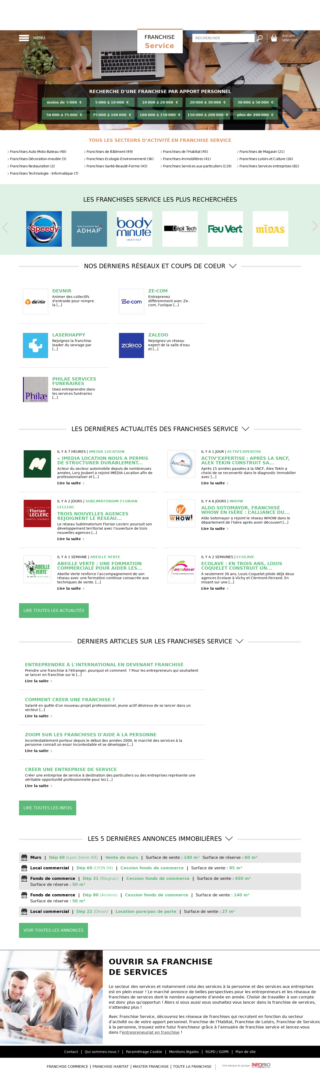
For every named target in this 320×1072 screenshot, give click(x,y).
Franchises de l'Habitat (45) (184, 152)
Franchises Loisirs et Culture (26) (264, 159)
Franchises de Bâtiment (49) (108, 152)
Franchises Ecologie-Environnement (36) (118, 159)
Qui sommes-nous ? (102, 1052)
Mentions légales (184, 1052)
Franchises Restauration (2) (31, 166)
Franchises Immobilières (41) (185, 159)
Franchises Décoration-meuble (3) (36, 159)
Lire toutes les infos (48, 808)
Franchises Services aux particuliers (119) (195, 166)
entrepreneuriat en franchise (151, 1032)
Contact (71, 1052)
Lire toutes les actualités (54, 610)
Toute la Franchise (192, 1066)
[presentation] (5, 227)
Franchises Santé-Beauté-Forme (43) (115, 166)
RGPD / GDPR (217, 1052)
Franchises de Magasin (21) (260, 152)
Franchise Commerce (67, 1066)
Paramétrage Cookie (144, 1052)
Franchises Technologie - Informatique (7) (42, 173)
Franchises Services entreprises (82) (267, 166)
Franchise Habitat (110, 1066)
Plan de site (246, 1052)
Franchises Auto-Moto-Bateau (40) (36, 152)
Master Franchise (151, 1066)
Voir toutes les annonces (54, 930)
